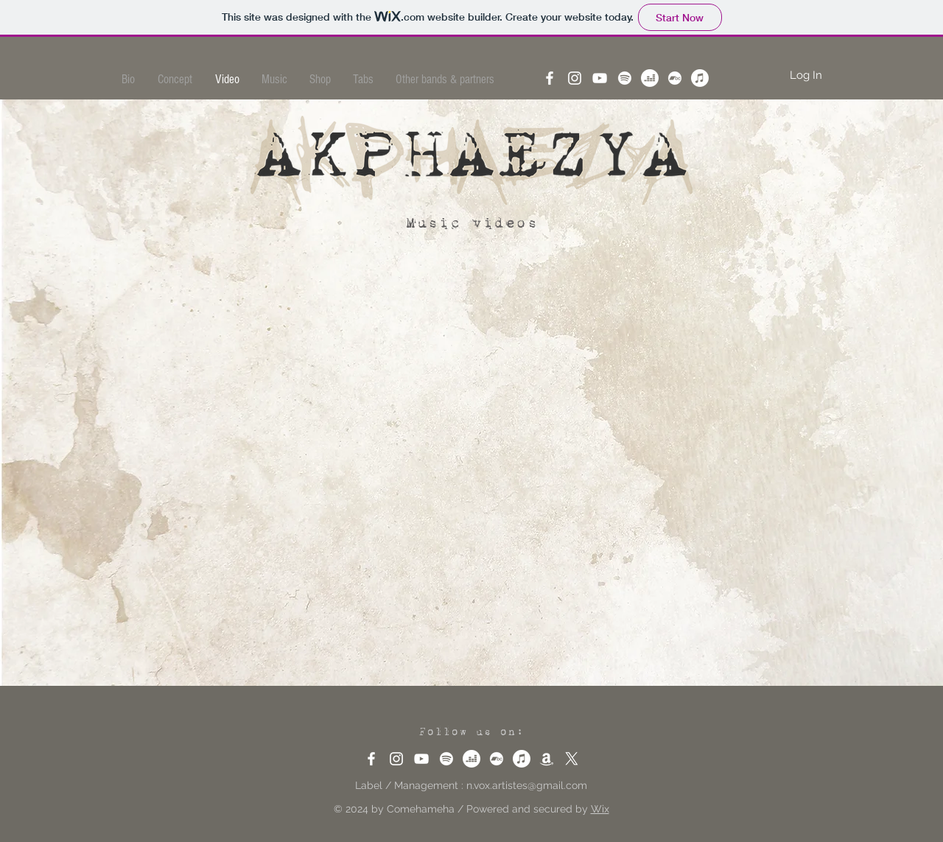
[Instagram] (574, 78)
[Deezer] (650, 78)
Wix (600, 809)
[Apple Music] (700, 78)
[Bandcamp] (675, 78)
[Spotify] (625, 78)
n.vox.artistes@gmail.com (526, 785)
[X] (572, 759)
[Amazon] (546, 759)
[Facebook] (549, 78)
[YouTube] (600, 78)
